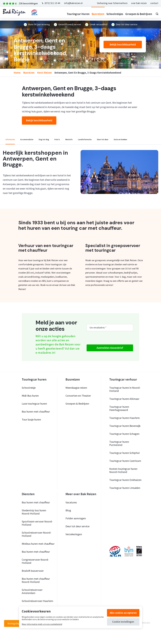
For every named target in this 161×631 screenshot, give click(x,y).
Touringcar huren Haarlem (124, 418)
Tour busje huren (31, 419)
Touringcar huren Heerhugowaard (119, 408)
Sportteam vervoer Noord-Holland (37, 523)
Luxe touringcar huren (34, 403)
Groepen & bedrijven (136, 14)
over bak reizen (136, 3)
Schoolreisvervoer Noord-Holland (36, 534)
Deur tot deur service (77, 526)
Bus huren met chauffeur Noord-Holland (36, 580)
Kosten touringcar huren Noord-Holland (123, 470)
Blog (68, 510)
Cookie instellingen (123, 621)
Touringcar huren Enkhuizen (125, 480)
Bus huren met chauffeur (36, 411)
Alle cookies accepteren (123, 612)
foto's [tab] (57, 139)
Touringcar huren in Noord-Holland (124, 389)
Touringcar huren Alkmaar (124, 398)
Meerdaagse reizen (76, 387)
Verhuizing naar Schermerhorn (109, 3)
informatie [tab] (10, 139)
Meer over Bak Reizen (81, 494)
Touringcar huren (75, 14)
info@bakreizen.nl (76, 3)
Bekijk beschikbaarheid (123, 44)
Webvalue (146, 622)
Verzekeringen (74, 534)
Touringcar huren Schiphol (124, 453)
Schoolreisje (29, 387)
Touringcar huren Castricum (125, 460)
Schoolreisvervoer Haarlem (37, 601)
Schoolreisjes (112, 14)
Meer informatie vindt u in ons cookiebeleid (42, 624)
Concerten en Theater (78, 395)
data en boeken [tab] (120, 139)
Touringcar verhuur (123, 379)
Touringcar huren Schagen (124, 433)
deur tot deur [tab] (102, 139)
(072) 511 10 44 (55, 3)
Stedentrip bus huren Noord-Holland (34, 512)
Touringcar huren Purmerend (119, 443)
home (17, 72)
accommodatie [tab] (26, 139)
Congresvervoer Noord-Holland (35, 561)
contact (152, 3)
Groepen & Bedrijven (77, 403)
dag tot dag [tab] (44, 139)
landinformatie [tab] (85, 139)
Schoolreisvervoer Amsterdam (32, 591)
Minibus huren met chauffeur (38, 543)
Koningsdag (14, 623)
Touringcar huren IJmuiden (124, 488)
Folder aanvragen (76, 518)
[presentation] (107, 337)
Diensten (28, 494)
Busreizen (95, 14)
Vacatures (71, 502)
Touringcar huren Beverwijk (124, 425)
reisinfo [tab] (68, 139)
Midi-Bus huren (30, 395)
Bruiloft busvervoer (33, 570)
